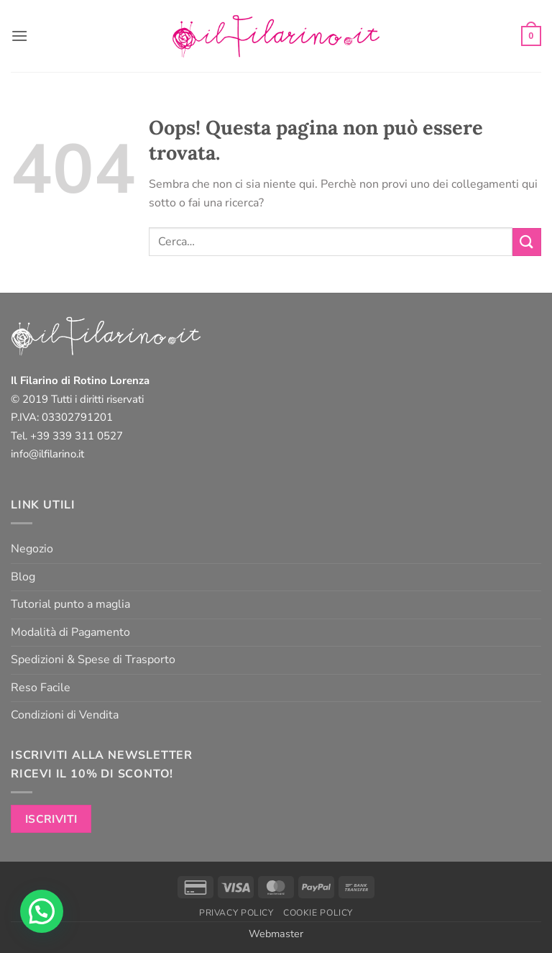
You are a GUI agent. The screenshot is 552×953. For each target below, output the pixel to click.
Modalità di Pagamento (70, 632)
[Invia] (526, 242)
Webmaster (276, 933)
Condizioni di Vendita (65, 715)
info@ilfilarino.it (47, 454)
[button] (19, 35)
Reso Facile (40, 688)
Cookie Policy (318, 912)
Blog (23, 577)
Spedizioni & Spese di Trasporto (93, 659)
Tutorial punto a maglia (70, 604)
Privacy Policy (236, 912)
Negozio (32, 549)
